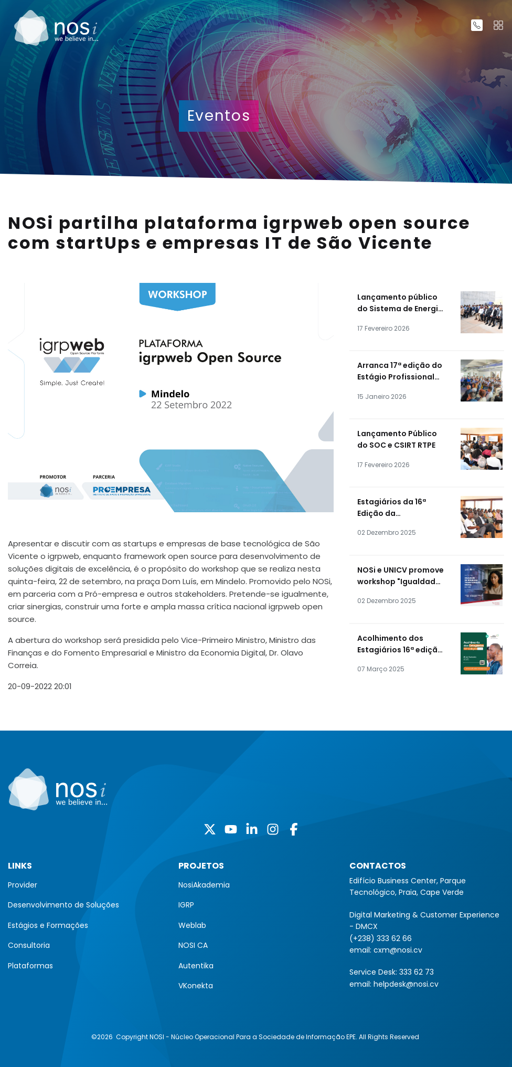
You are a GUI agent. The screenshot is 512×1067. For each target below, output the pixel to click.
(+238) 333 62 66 (380, 938)
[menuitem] (85, 885)
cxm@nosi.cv (398, 950)
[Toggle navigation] (498, 25)
